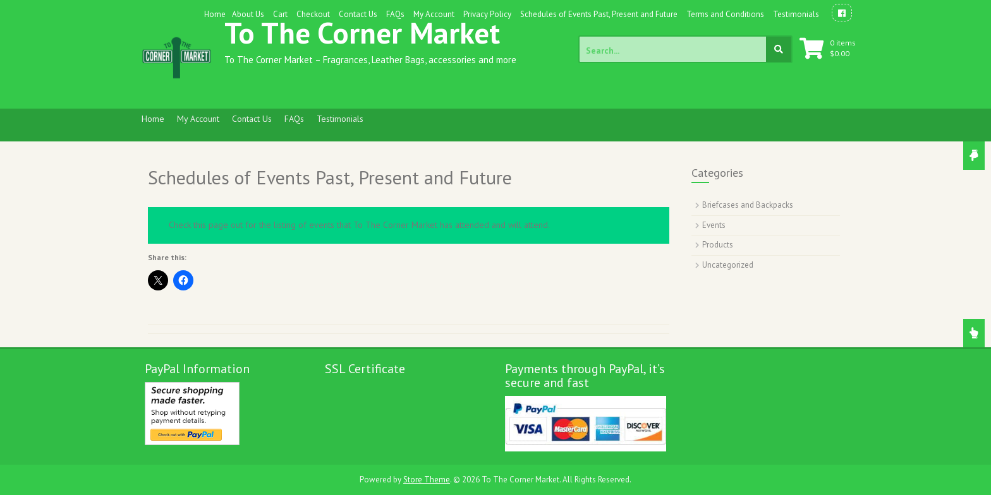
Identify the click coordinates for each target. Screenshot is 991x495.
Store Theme (426, 479)
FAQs (395, 14)
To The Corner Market (362, 32)
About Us (248, 14)
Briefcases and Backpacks (747, 205)
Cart (280, 14)
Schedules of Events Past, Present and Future (599, 14)
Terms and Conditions (725, 14)
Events (714, 225)
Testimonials (796, 14)
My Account (433, 14)
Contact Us (358, 14)
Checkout (313, 14)
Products (717, 244)
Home (215, 14)
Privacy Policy (487, 14)
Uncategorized (727, 264)
